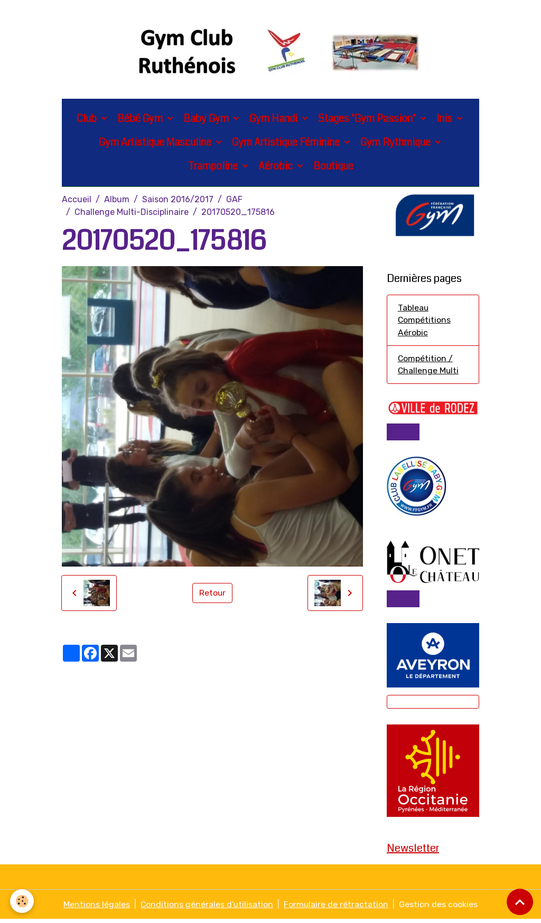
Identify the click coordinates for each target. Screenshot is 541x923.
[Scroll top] (520, 902)
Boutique (333, 167)
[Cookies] (22, 901)
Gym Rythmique (396, 143)
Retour (212, 594)
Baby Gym (207, 119)
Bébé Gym (141, 119)
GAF (234, 200)
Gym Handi (274, 119)
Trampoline (214, 167)
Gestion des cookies (439, 908)
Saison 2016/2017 (177, 200)
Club (88, 119)
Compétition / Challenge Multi (429, 366)
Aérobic (276, 167)
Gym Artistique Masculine (156, 143)
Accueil (76, 200)
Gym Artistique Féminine (287, 143)
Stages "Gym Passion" (368, 119)
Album (116, 200)
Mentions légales (96, 908)
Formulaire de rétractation (336, 908)
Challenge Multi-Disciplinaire (131, 213)
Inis (445, 119)
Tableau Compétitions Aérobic (424, 322)
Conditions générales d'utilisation (207, 908)
